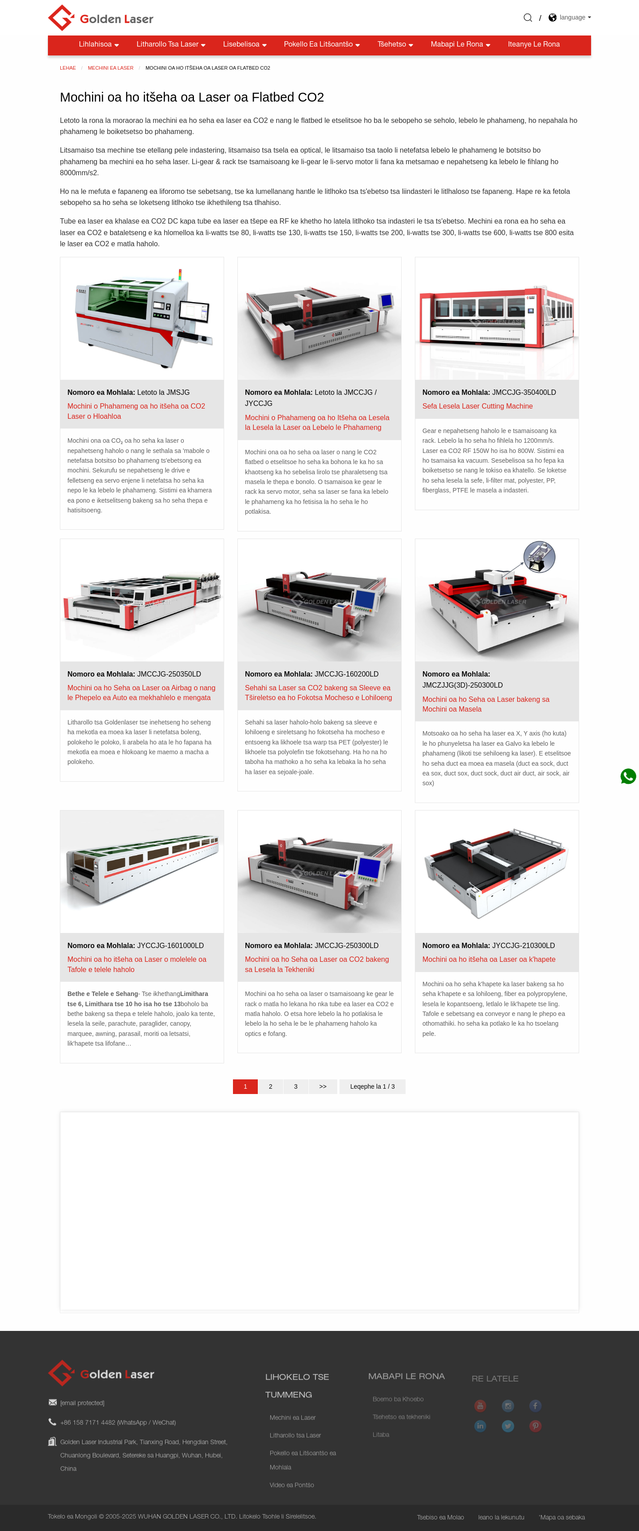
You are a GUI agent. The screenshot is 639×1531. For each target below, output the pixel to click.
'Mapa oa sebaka (562, 1518)
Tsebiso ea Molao (440, 1518)
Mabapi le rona (461, 45)
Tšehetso (396, 45)
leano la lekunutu (501, 1518)
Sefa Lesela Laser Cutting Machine (477, 406)
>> (323, 1086)
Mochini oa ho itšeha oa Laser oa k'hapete (489, 959)
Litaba (381, 1448)
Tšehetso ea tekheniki (401, 1430)
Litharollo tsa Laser (172, 45)
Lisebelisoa (245, 45)
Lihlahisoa (100, 45)
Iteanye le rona (534, 45)
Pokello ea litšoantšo (323, 45)
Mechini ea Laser (293, 1440)
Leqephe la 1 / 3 (372, 1086)
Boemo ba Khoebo (398, 1412)
